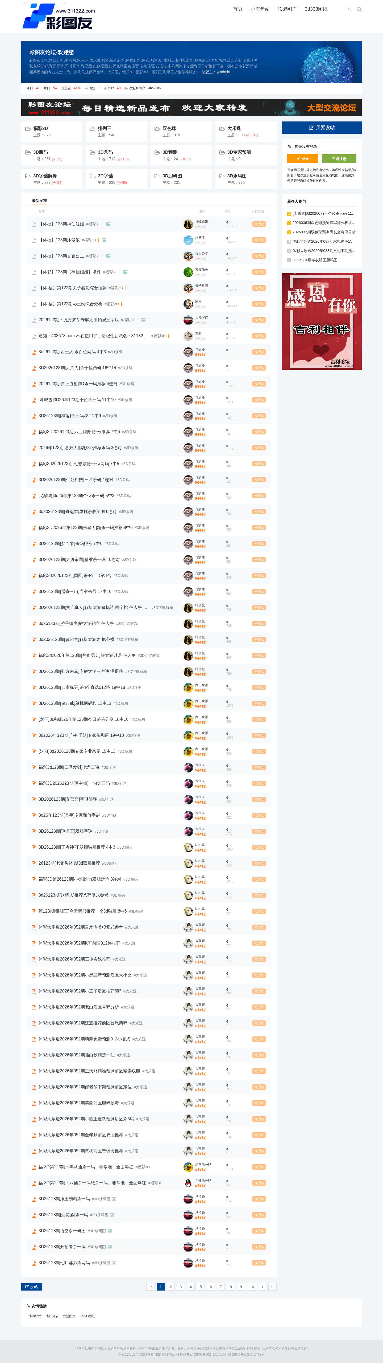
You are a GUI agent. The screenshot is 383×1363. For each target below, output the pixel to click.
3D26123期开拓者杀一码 (62, 1246)
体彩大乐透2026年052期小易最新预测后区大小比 (85, 975)
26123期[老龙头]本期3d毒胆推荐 (69, 863)
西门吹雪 (201, 685)
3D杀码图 (237, 175)
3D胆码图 (172, 175)
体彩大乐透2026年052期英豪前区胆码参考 (79, 1103)
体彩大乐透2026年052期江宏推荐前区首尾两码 (83, 1023)
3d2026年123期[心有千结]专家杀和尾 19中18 (81, 735)
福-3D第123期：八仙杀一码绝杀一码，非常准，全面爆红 (92, 1183)
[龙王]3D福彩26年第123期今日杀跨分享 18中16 (83, 719)
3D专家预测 (239, 152)
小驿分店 (52, 1316)
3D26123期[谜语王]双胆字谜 (65, 831)
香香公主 (201, 253)
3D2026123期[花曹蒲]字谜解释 (68, 799)
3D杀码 (105, 152)
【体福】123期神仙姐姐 (61, 224)
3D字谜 (105, 175)
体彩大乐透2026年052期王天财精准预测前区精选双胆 (89, 1071)
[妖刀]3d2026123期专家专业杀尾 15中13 (77, 751)
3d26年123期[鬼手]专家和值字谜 (69, 815)
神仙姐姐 (201, 221)
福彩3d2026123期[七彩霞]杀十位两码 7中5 (79, 463)
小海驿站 (260, 9)
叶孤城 (200, 605)
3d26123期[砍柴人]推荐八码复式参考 (74, 895)
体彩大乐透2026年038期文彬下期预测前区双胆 (331, 251)
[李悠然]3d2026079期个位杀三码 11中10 (326, 213)
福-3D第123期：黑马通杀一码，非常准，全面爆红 (86, 1167)
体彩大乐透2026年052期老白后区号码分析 (79, 1007)
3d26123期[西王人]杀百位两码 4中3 (72, 351)
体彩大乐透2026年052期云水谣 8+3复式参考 (81, 927)
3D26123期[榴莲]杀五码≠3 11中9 (70, 415)
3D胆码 (40, 152)
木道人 (200, 765)
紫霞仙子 (201, 269)
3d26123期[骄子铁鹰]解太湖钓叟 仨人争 (76, 623)
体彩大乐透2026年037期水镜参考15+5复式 (328, 241)
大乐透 (234, 128)
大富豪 (200, 925)
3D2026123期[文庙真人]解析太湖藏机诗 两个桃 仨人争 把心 (94, 607)
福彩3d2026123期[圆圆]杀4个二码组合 (75, 575)
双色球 (169, 128)
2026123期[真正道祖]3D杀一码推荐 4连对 (78, 383)
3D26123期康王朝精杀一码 (64, 1199)
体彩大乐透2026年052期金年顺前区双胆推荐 (81, 1135)
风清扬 (200, 1196)
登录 (305, 159)
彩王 (198, 301)
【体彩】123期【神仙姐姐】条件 (70, 272)
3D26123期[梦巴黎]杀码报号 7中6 (70, 543)
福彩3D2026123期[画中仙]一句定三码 (74, 783)
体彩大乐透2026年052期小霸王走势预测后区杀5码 (86, 1119)
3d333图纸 (316, 9)
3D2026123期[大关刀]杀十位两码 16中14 (77, 367)
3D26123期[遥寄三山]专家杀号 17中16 (75, 591)
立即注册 (339, 159)
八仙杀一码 (203, 1180)
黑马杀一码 (203, 1164)
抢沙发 (259, 224)
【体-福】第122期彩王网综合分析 (70, 304)
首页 (238, 9)
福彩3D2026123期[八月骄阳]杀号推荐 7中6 (79, 431)
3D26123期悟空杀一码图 (62, 1230)
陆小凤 (200, 845)
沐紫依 (200, 237)
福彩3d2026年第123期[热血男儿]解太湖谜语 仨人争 (87, 655)
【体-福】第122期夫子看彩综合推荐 (73, 288)
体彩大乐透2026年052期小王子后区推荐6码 (80, 991)
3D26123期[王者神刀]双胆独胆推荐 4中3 (77, 847)
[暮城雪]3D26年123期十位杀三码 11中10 (77, 399)
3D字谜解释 (45, 175)
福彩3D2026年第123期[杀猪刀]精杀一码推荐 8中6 (86, 527)
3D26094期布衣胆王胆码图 (315, 260)
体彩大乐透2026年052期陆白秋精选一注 (77, 1055)
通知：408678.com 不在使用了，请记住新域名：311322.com (94, 335)
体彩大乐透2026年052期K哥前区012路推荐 (79, 943)
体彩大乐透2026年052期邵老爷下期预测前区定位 (85, 1087)
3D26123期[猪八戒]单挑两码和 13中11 (75, 703)
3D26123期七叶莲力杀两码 (64, 1262)
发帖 (34, 1287)
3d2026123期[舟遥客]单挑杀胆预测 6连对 (78, 511)
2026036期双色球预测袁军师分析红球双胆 (328, 223)
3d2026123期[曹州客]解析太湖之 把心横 (76, 639)
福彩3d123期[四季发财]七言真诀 (69, 767)
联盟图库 (287, 9)
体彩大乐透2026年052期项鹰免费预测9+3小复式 (84, 1039)
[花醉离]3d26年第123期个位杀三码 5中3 (76, 495)
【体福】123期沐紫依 (59, 240)
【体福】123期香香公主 (61, 256)
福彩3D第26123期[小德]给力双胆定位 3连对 (80, 879)
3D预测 (170, 152)
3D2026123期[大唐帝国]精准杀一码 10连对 (79, 559)
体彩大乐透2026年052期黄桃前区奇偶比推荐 (81, 1151)
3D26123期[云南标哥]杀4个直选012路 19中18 (82, 687)
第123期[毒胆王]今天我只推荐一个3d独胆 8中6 (83, 911)
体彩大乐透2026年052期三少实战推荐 (74, 959)
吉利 (198, 333)
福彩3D (40, 128)
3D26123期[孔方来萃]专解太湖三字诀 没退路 (81, 671)
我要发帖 (325, 127)
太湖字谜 (201, 317)
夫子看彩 (201, 285)
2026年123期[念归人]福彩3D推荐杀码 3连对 (80, 447)
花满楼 (200, 349)
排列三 (104, 128)
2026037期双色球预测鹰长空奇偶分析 (324, 232)
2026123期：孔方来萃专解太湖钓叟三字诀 (79, 320)
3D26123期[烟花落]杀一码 (63, 1215)
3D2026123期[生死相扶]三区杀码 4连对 (76, 479)
